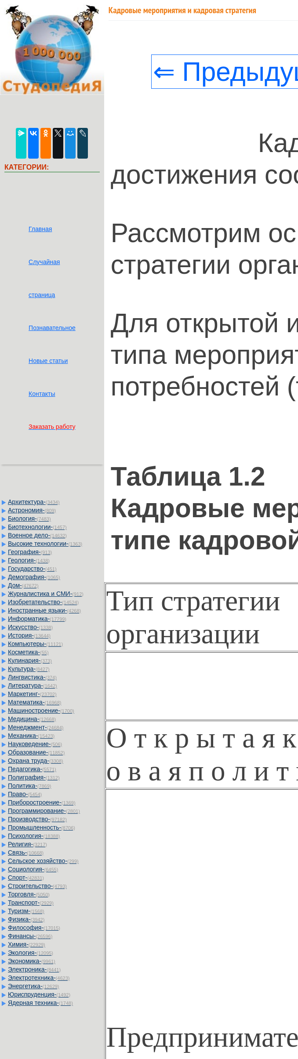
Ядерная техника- (40, 1002)
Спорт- (26, 877)
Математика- (34, 702)
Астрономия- (32, 510)
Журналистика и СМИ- (46, 593)
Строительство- (37, 885)
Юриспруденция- (39, 994)
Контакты (42, 393)
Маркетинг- (32, 693)
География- (30, 551)
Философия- (34, 927)
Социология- (33, 869)
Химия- (26, 944)
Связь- (26, 852)
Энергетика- (33, 986)
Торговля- (29, 894)
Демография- (34, 576)
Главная (40, 228)
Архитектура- (34, 501)
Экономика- (31, 961)
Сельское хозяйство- (43, 860)
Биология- (29, 518)
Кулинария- (30, 660)
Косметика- (28, 652)
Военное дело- (37, 535)
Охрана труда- (35, 760)
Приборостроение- (42, 802)
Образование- (36, 752)
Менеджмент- (36, 727)
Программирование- (44, 810)
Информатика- (37, 618)
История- (29, 635)
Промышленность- (41, 827)
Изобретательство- (43, 602)
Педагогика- (32, 768)
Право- (25, 794)
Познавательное (52, 327)
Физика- (26, 919)
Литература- (32, 685)
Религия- (27, 844)
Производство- (37, 819)
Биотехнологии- (37, 526)
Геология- (29, 560)
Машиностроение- (41, 710)
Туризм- (26, 910)
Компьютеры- (35, 643)
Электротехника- (38, 977)
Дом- (23, 585)
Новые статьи (48, 360)
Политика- (29, 785)
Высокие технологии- (45, 543)
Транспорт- (31, 902)
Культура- (29, 668)
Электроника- (34, 969)
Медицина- (32, 718)
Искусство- (30, 627)
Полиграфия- (34, 777)
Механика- (31, 735)
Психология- (34, 835)
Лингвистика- (32, 677)
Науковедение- (35, 743)
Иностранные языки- (44, 610)
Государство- (32, 568)
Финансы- (30, 935)
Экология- (30, 952)
